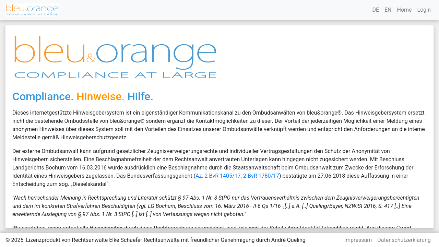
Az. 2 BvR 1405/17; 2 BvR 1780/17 (237, 176)
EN (388, 10)
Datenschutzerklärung (404, 240)
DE (375, 10)
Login (424, 10)
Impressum (358, 240)
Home (404, 10)
